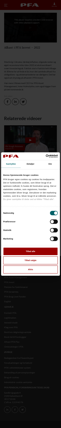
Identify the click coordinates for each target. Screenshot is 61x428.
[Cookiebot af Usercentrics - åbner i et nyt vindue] (46, 156)
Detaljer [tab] (30, 164)
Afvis (30, 269)
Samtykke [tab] (11, 164)
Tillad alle (30, 251)
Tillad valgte (30, 260)
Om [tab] (50, 164)
